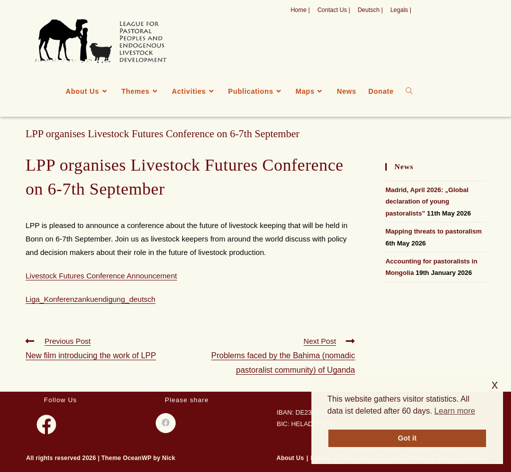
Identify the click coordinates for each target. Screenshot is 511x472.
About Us (290, 458)
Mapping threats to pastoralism (433, 231)
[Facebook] (46, 425)
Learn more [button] (454, 411)
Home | (299, 9)
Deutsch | (370, 9)
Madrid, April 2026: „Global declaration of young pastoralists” (426, 201)
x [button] (495, 384)
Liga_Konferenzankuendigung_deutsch (90, 299)
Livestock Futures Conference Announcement (101, 275)
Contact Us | (333, 9)
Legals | (400, 9)
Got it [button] (407, 438)
